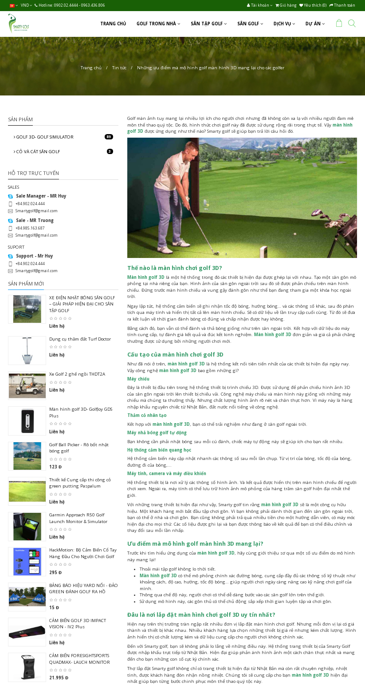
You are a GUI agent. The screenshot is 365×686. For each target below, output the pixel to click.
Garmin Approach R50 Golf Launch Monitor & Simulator (78, 518)
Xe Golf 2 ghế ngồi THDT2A (77, 374)
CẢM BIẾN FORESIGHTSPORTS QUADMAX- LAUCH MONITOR (79, 659)
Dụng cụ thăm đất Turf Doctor (80, 339)
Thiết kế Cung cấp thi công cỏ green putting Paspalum (80, 483)
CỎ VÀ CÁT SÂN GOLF (64, 152)
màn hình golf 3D (186, 364)
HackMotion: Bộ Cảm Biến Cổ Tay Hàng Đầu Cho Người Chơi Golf (83, 553)
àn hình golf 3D (148, 277)
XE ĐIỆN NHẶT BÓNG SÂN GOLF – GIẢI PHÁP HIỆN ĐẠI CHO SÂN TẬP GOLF (82, 304)
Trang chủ (91, 68)
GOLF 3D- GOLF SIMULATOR (64, 137)
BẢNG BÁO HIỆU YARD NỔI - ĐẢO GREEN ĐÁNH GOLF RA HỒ (83, 589)
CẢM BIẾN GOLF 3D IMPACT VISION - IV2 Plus (77, 624)
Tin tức (119, 68)
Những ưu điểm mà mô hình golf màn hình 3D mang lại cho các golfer (210, 68)
